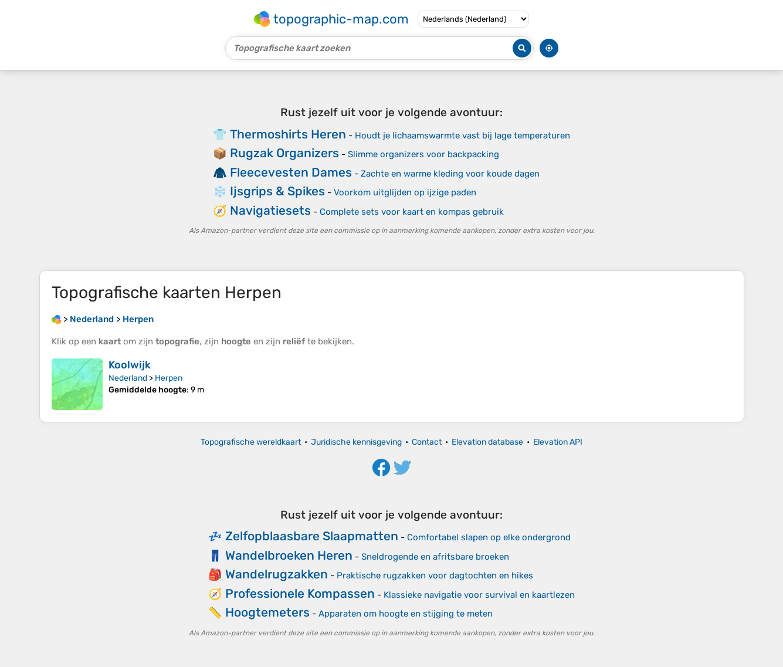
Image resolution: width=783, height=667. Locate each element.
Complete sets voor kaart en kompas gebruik (412, 211)
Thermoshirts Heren (288, 134)
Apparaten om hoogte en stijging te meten (405, 613)
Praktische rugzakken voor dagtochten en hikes (435, 575)
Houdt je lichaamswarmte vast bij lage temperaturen (462, 135)
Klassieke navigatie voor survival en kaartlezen (479, 595)
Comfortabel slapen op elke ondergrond (489, 537)
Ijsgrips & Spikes (277, 191)
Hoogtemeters (267, 612)
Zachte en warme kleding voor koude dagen (450, 173)
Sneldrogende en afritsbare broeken (435, 556)
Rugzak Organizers (284, 152)
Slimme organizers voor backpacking (423, 154)
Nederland (128, 378)
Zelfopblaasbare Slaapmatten (311, 536)
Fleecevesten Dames (291, 172)
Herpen (168, 378)
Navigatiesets (270, 210)
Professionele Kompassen (300, 593)
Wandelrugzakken (276, 574)
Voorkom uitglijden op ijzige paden (405, 192)
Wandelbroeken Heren (288, 555)
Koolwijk (130, 364)
